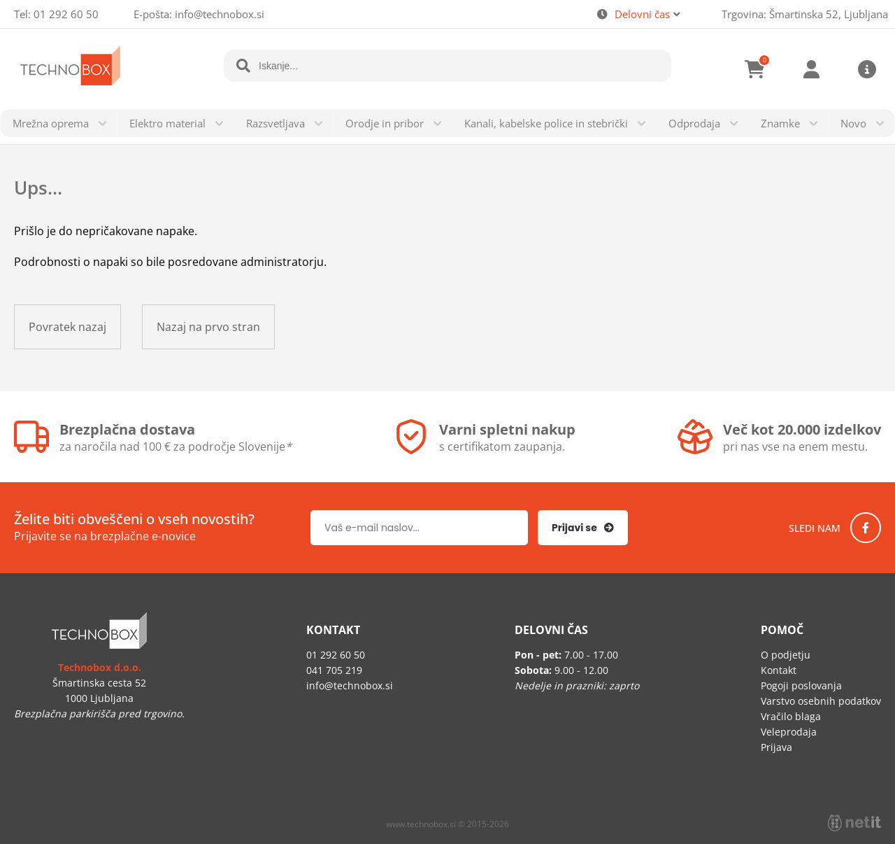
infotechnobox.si (219, 14)
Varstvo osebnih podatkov (821, 701)
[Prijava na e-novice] (583, 527)
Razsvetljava (275, 123)
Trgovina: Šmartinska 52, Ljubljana (805, 14)
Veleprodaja (789, 731)
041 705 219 (334, 670)
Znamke (780, 123)
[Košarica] (755, 69)
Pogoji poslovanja (801, 685)
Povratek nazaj (67, 327)
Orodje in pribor (384, 123)
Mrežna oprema (51, 123)
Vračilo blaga (791, 716)
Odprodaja (694, 123)
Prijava (811, 69)
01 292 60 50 (66, 14)
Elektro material (167, 123)
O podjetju (785, 654)
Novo (853, 123)
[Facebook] (865, 527)
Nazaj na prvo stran (208, 327)
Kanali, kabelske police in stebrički (546, 123)
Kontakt (778, 670)
